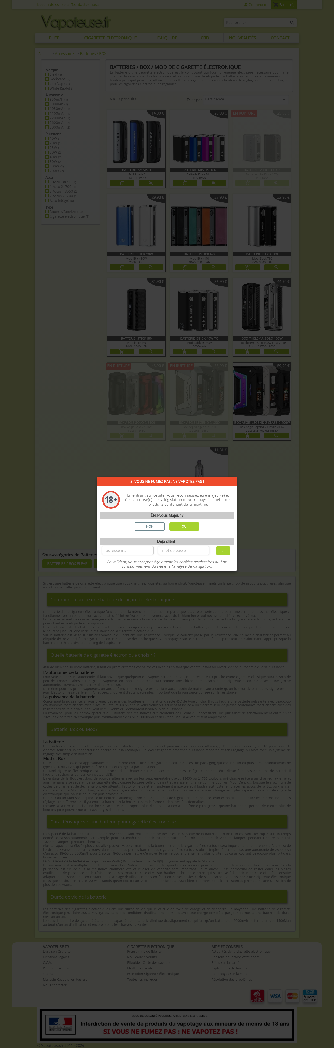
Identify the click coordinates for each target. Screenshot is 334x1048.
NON (150, 526)
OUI (184, 526)
